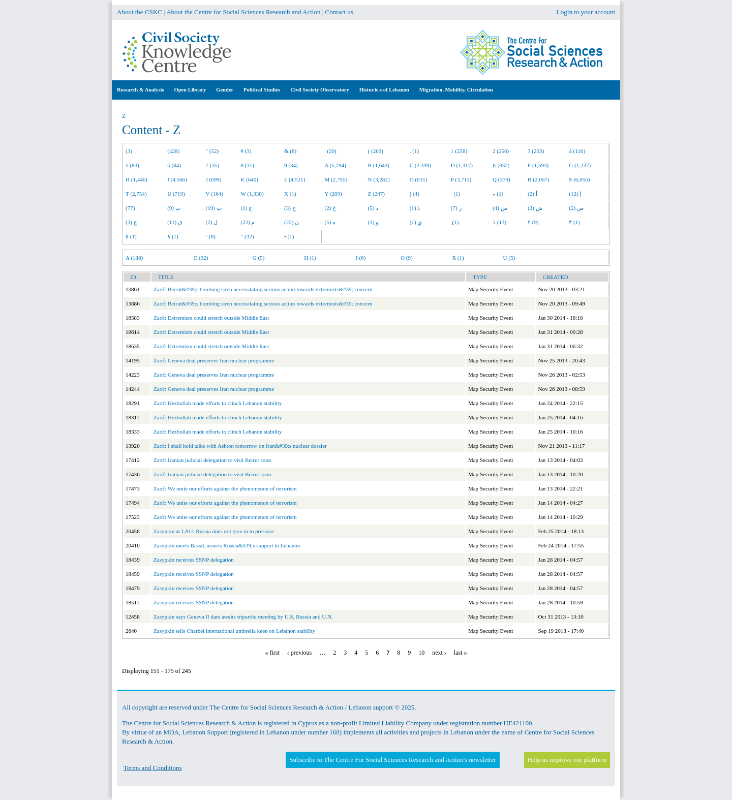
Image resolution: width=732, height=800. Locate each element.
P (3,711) (461, 179)
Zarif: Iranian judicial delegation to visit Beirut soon (212, 460)
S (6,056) (579, 179)
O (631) (419, 179)
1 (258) (459, 151)
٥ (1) (131, 236)
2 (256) (501, 151)
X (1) (290, 194)
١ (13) (499, 222)
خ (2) (331, 208)
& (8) (290, 151)
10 (421, 652)
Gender (224, 90)
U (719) (176, 194)
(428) (173, 151)
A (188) (134, 258)
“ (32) (247, 236)
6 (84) (174, 165)
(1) (455, 194)
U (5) (509, 258)
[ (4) (414, 194)
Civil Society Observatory (319, 90)
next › (439, 652)
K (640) (249, 179)
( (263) (375, 151)
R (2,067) (538, 179)
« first (272, 652)
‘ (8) (211, 236)
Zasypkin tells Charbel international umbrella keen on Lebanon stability (234, 631)
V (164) (215, 194)
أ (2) (532, 194)
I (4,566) (177, 179)
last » (460, 652)
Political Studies (261, 90)
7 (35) (213, 165)
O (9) (407, 258)
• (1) (289, 236)
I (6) (360, 258)
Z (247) (376, 194)
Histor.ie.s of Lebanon (384, 90)
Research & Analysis (140, 90)
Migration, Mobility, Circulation (456, 90)
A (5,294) (335, 165)
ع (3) (131, 222)
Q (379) (501, 179)
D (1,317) (462, 165)
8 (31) (247, 165)
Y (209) (333, 194)
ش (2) (535, 208)
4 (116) (577, 151)
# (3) (245, 151)
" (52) (212, 151)
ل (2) (212, 222)
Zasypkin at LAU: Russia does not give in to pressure (214, 531)
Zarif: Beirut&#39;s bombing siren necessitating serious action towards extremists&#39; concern (263, 289)
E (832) (501, 165)
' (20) (331, 151)
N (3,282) (379, 179)
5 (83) (132, 165)
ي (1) (416, 222)
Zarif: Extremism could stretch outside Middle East (211, 318)
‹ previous (299, 652)
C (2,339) (420, 165)
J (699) (214, 179)
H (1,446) (136, 179)
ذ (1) (415, 208)
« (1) (498, 194)
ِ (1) (455, 222)
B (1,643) (378, 165)
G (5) (259, 258)
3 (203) (536, 151)
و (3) (373, 222)
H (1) (310, 258)
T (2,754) (136, 194)
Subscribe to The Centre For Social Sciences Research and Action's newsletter (392, 759)
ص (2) (576, 208)
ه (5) (330, 222)
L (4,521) (294, 179)
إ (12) (575, 194)
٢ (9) (533, 222)
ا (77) (132, 208)
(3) (129, 151)
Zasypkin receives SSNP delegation (194, 560)
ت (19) (214, 208)
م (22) (247, 222)
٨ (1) (172, 236)
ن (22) (291, 222)
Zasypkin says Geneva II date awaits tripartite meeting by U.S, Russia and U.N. (243, 616)
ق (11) (174, 222)
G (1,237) (580, 165)
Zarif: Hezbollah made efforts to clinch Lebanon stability (218, 403)
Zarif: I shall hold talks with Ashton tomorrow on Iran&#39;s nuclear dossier (240, 446)
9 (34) (291, 165)
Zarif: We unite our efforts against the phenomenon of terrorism (225, 488)
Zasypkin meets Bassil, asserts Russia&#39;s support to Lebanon (227, 545)
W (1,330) (251, 194)
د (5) (373, 208)
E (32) (201, 258)
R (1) (458, 258)
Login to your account (586, 12)
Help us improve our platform (567, 759)
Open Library (190, 90)
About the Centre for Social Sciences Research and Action (243, 12)
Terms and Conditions (153, 768)
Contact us (339, 12)
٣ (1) (574, 222)
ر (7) (456, 208)
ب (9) (173, 208)
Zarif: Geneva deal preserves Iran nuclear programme (214, 360)
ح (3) (290, 208)
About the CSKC (139, 12)
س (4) (500, 208)
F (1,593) (538, 165)
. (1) (414, 151)
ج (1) (246, 208)
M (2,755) (336, 179)
